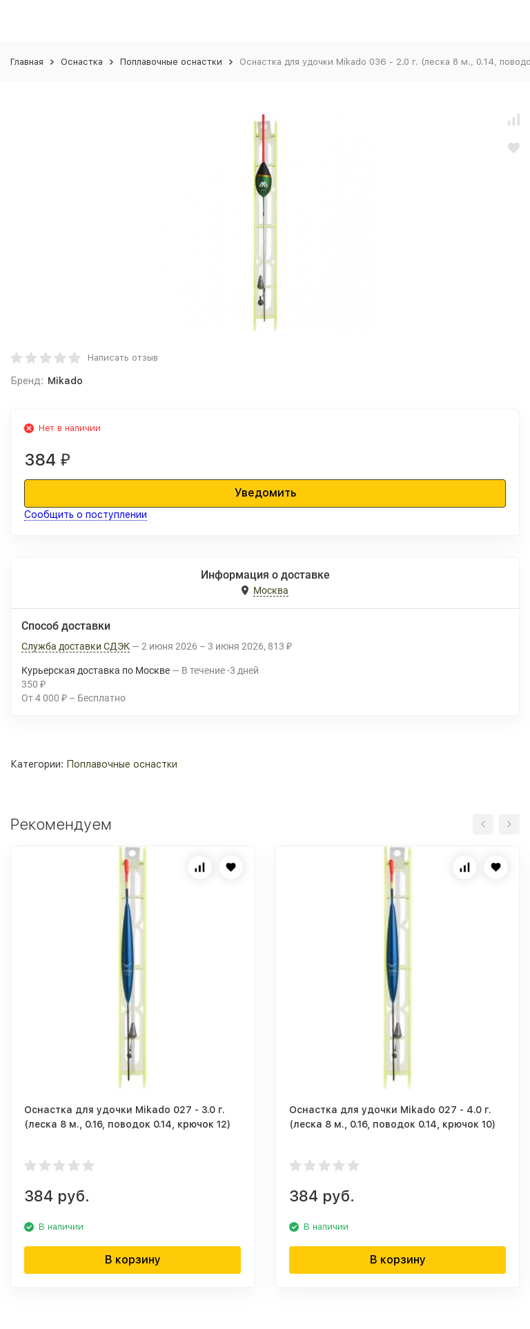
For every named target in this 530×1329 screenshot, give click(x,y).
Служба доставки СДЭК (75, 646)
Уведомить (265, 492)
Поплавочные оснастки (171, 62)
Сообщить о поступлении (85, 514)
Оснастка (82, 62)
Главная (26, 62)
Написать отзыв (123, 357)
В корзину (133, 1259)
